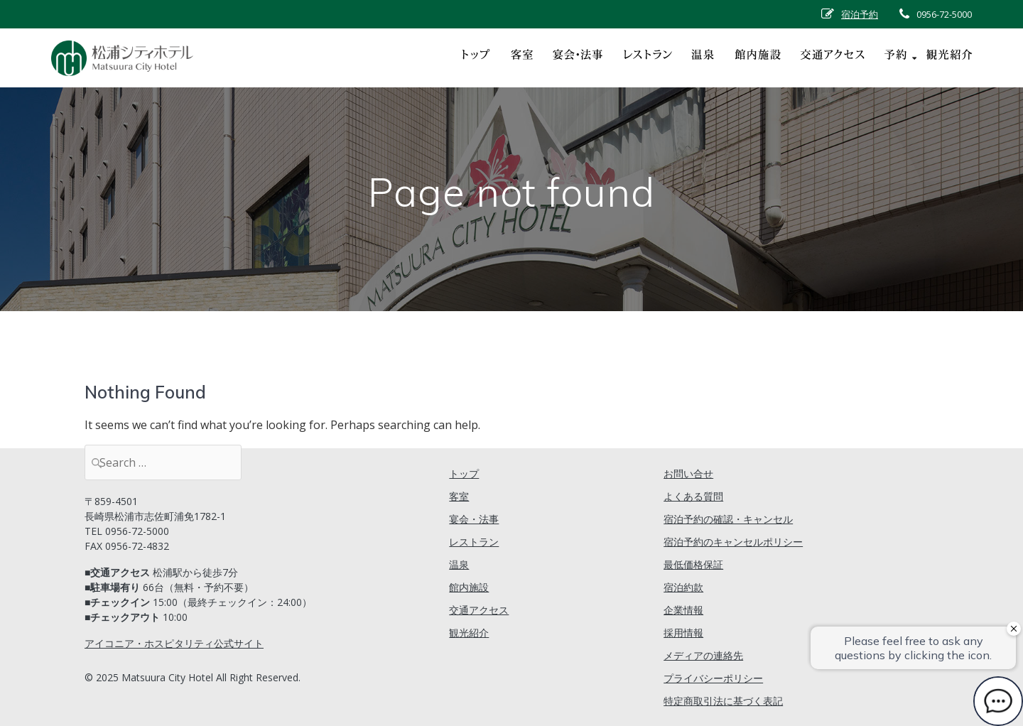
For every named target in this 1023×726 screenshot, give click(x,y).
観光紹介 (469, 632)
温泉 (459, 564)
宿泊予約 (859, 14)
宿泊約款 (683, 587)
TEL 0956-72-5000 (127, 531)
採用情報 (683, 632)
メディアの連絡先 (703, 655)
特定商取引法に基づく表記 (723, 701)
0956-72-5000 (944, 14)
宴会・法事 (474, 519)
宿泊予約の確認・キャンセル (728, 519)
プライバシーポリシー (713, 678)
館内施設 (469, 587)
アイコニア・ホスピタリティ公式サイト (174, 643)
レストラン (474, 541)
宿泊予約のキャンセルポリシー (733, 541)
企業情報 (683, 610)
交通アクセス (479, 610)
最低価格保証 (693, 564)
